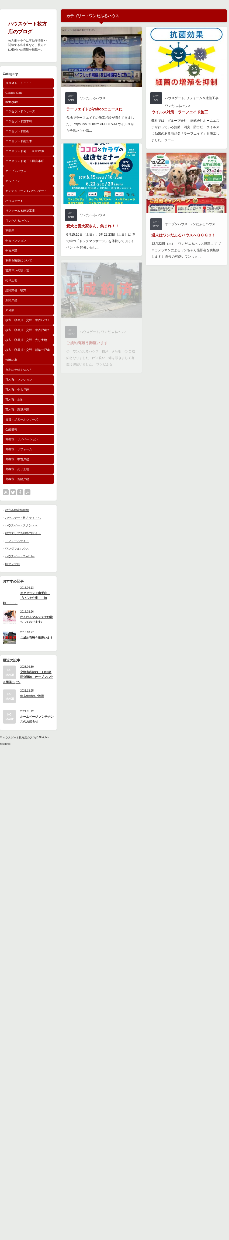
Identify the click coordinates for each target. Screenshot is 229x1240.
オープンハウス (15, 170)
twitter (13, 492)
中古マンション (15, 240)
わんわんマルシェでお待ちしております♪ (36, 619)
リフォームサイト (17, 540)
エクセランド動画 (17, 131)
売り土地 (11, 280)
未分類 (9, 310)
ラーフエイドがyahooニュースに (94, 109)
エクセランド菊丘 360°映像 (24, 151)
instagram (11, 101)
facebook (20, 492)
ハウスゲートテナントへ (21, 525)
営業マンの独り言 (17, 270)
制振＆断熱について (18, 260)
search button (27, 492)
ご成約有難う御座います (36, 637)
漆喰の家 (11, 359)
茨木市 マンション (18, 379)
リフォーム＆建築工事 (20, 210)
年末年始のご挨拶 (32, 696)
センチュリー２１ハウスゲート (26, 190)
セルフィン (12, 180)
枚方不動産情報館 (17, 510)
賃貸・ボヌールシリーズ (21, 419)
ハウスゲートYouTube (19, 556)
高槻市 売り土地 (17, 469)
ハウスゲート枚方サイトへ (23, 517)
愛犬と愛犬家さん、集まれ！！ (92, 226)
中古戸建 (11, 250)
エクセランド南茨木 (18, 141)
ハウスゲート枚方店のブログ (20, 737)
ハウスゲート (14, 200)
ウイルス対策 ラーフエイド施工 (179, 112)
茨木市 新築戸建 (17, 409)
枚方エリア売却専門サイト (23, 533)
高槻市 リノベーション (21, 439)
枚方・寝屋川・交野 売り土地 (26, 340)
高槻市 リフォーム (18, 449)
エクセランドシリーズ (20, 111)
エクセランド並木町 (18, 121)
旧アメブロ (12, 564)
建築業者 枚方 (15, 290)
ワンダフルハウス (17, 548)
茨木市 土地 (14, 399)
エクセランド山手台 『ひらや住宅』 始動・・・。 (26, 598)
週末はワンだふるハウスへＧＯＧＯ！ (183, 235)
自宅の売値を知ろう (18, 369)
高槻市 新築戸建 (17, 479)
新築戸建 (11, 300)
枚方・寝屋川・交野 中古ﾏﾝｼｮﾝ (27, 320)
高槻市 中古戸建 (17, 459)
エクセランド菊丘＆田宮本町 (24, 161)
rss (6, 492)
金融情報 (11, 429)
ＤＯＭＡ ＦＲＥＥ (18, 83)
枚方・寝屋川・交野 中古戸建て (27, 330)
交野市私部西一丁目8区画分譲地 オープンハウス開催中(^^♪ (28, 677)
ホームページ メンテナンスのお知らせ (37, 719)
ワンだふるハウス (17, 220)
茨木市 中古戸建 (17, 389)
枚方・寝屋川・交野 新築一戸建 (27, 349)
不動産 (9, 230)
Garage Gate (14, 92)
